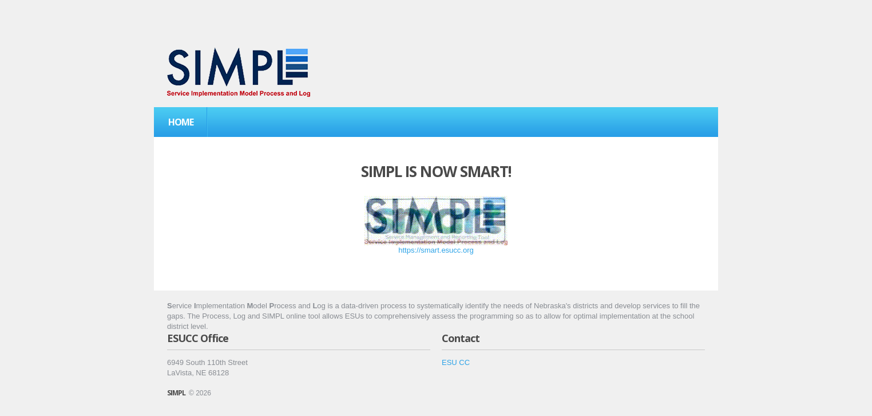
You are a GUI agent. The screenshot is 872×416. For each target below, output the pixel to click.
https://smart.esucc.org (436, 250)
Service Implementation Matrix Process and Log (238, 72)
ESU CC (456, 362)
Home (180, 122)
